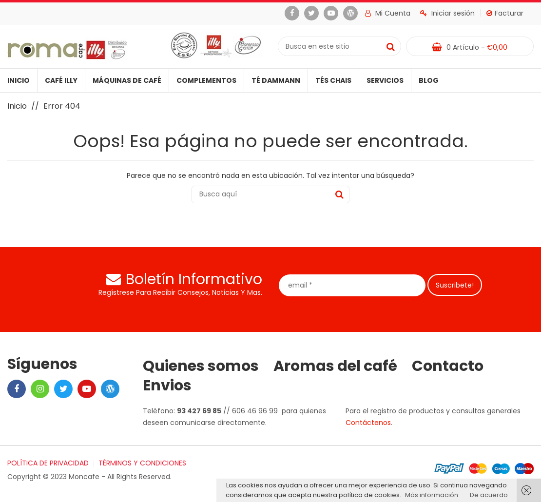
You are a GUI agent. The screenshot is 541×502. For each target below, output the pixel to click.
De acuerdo (489, 495)
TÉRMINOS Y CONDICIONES (142, 463)
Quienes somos (201, 366)
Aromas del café (335, 366)
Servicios (385, 80)
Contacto (447, 366)
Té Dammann (275, 80)
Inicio (18, 80)
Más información (431, 495)
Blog (429, 80)
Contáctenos (368, 422)
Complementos (206, 80)
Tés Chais (333, 80)
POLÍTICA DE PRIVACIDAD (48, 463)
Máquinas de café (127, 80)
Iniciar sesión (447, 13)
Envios (167, 385)
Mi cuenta (387, 13)
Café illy (61, 80)
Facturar (504, 13)
